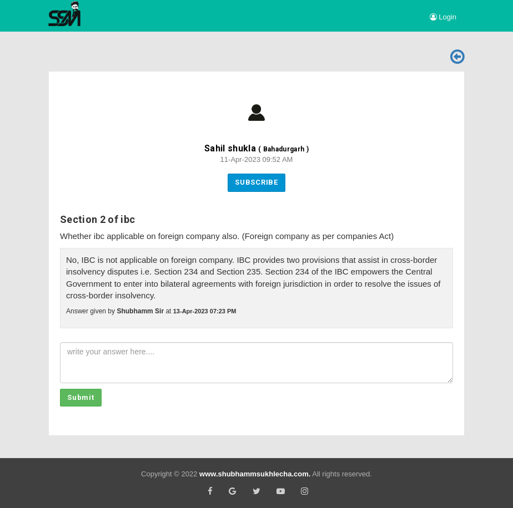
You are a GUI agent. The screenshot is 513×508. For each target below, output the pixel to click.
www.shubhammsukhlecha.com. (254, 474)
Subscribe (256, 182)
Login (443, 17)
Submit (80, 397)
